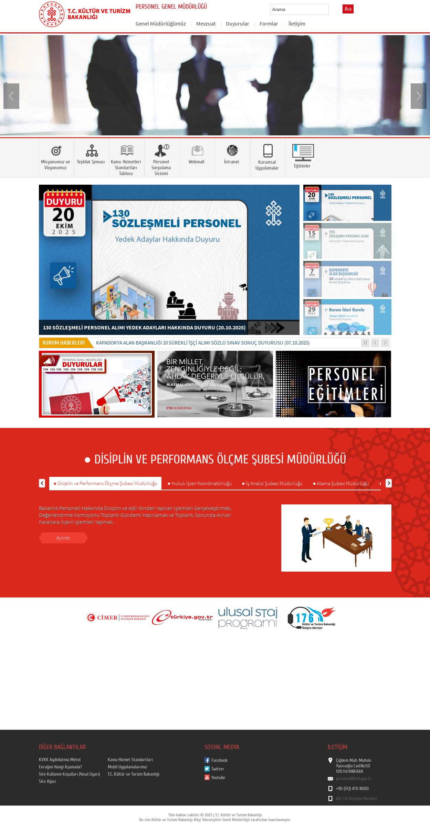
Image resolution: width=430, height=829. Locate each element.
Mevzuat (206, 23)
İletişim (297, 23)
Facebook (219, 760)
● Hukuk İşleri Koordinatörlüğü (199, 483)
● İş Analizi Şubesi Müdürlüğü (272, 483)
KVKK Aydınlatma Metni (60, 760)
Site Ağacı (47, 781)
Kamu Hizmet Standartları (130, 760)
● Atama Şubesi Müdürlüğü (341, 483)
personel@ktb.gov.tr (353, 778)
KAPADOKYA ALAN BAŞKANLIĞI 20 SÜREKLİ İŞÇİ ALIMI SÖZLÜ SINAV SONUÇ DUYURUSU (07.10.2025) (203, 342)
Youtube (218, 777)
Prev (12, 95)
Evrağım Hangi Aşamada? (60, 767)
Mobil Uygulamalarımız (127, 767)
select (330, 9)
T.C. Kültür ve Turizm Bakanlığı (133, 774)
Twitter (217, 769)
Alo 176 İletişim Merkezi (356, 798)
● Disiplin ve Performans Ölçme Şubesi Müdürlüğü (105, 483)
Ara (348, 9)
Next (418, 95)
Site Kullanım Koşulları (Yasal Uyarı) (69, 774)
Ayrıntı (63, 537)
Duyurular (237, 23)
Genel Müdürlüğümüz (161, 23)
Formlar (269, 23)
